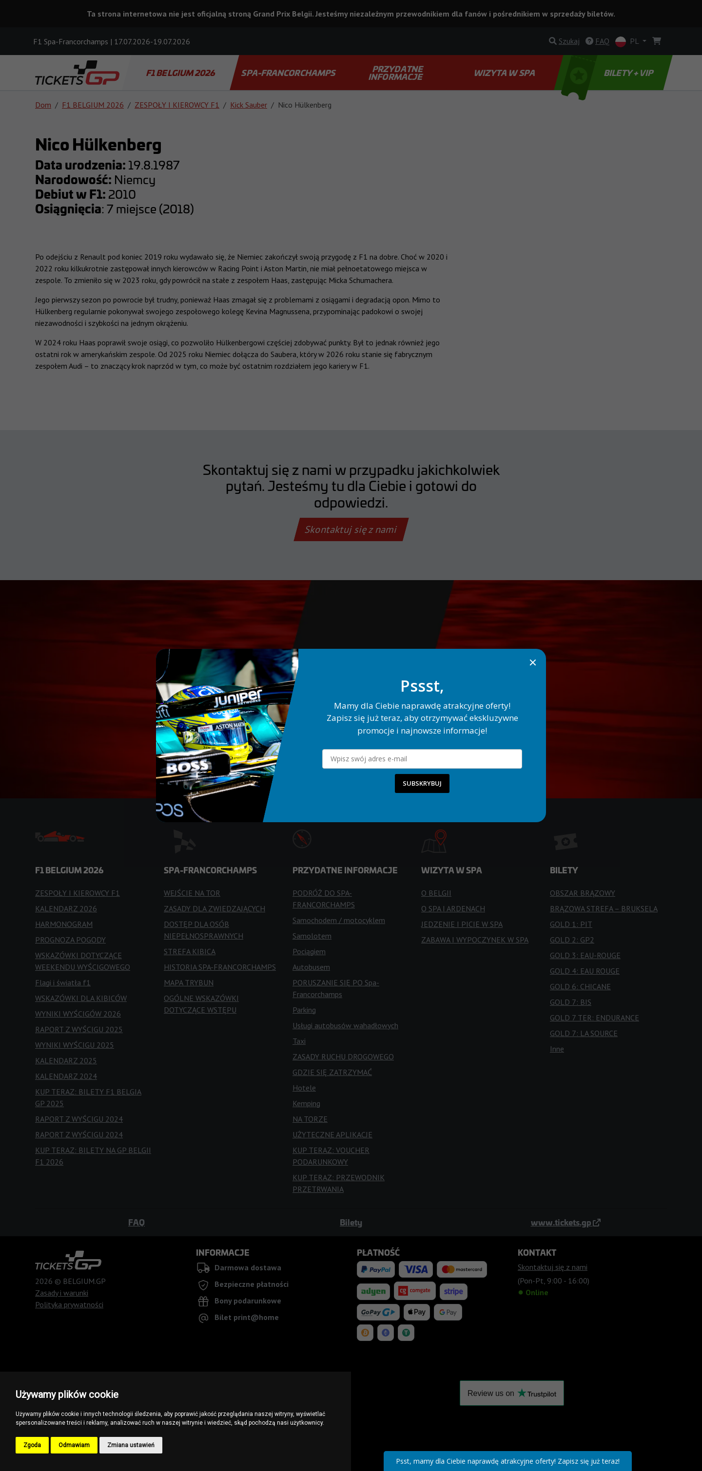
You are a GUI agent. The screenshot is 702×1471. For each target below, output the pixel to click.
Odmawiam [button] (74, 1445)
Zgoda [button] (32, 1445)
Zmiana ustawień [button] (131, 1445)
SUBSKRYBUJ (422, 783)
